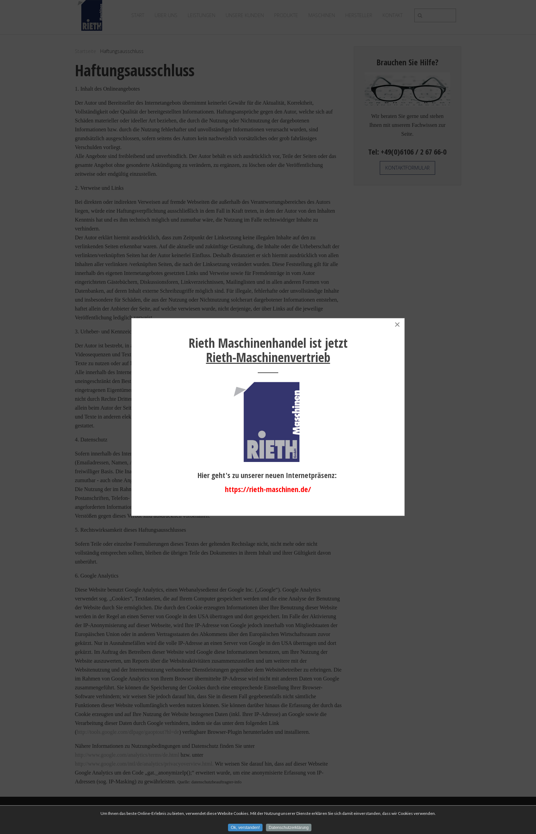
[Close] (397, 324)
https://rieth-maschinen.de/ (268, 489)
